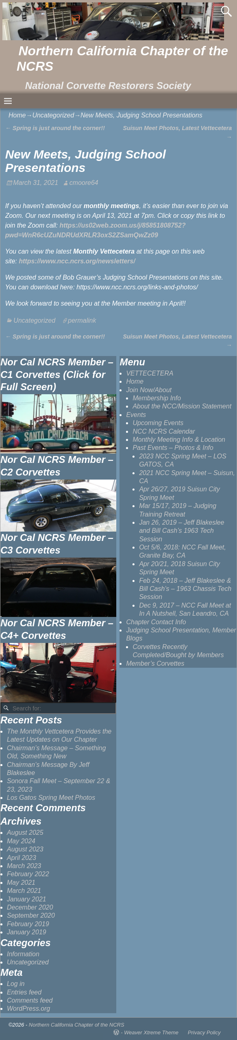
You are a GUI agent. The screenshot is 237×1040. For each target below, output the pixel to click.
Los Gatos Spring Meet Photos (51, 797)
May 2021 (21, 882)
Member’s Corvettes (155, 663)
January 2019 (26, 932)
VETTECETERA (149, 373)
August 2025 (25, 832)
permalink (82, 320)
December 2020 (30, 907)
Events (136, 414)
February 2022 (28, 874)
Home (17, 115)
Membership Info (156, 398)
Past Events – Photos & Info (172, 447)
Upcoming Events (157, 422)
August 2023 (25, 849)
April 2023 (21, 857)
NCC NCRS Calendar (163, 431)
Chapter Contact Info (156, 622)
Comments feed (30, 1000)
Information (23, 954)
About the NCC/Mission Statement (181, 406)
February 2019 (28, 924)
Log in (16, 983)
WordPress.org (28, 1008)
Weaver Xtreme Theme (151, 1032)
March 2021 (24, 890)
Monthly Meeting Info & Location (178, 439)
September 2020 (31, 915)
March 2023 (24, 865)
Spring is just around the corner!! (55, 128)
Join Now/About (148, 389)
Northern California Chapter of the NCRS (76, 1025)
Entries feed (24, 992)
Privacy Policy (204, 1032)
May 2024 (21, 841)
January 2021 (26, 899)
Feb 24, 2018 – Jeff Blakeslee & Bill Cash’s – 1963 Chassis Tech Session (185, 589)
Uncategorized (53, 115)
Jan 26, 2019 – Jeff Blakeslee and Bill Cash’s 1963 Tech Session (181, 531)
